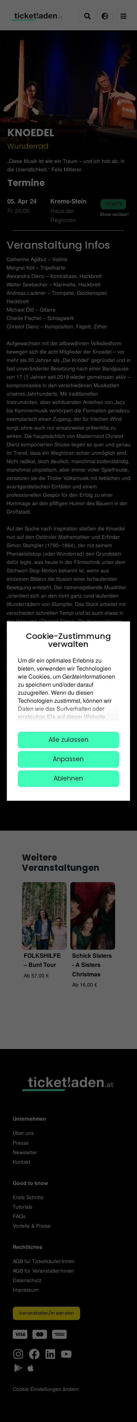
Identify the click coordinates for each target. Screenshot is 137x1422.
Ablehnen (68, 778)
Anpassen (68, 759)
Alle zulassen (68, 739)
